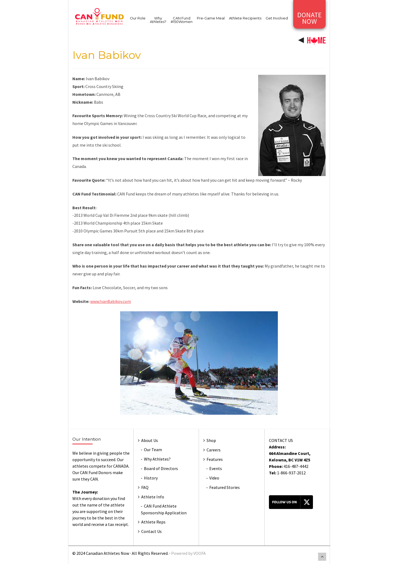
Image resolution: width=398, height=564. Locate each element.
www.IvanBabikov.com (110, 301)
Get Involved (277, 18)
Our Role (138, 18)
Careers (214, 449)
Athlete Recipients (245, 18)
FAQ (145, 487)
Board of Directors (161, 468)
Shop (211, 440)
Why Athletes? (158, 20)
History (151, 478)
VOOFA (199, 553)
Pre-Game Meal (211, 18)
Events (215, 468)
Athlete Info (152, 496)
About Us (149, 440)
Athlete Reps (153, 522)
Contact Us (151, 531)
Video (214, 478)
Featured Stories (224, 487)
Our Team (153, 449)
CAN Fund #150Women (182, 20)
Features (215, 459)
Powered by (182, 553)
